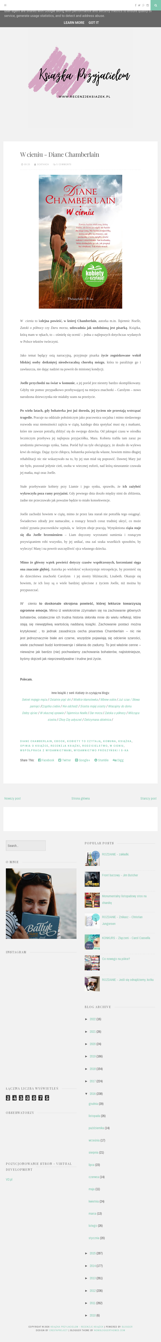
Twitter (64, 760)
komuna (109, 741)
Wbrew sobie (108, 699)
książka (125, 741)
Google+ (82, 760)
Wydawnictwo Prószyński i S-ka (101, 750)
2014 (93, 1265)
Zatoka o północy (115, 713)
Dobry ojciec (30, 713)
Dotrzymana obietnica (97, 719)
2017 (93, 1081)
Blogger (127, 1326)
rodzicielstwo (95, 746)
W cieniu (117, 746)
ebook (59, 741)
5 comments (64, 164)
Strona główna (80, 798)
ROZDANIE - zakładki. (115, 854)
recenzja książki (65, 746)
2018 (93, 1068)
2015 (93, 1253)
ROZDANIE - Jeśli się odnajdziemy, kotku (128, 979)
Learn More (74, 23)
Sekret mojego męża (34, 699)
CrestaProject (58, 1330)
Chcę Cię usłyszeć (70, 719)
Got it (93, 23)
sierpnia (93, 1152)
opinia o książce (34, 746)
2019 (93, 1056)
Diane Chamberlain (36, 741)
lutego (93, 1225)
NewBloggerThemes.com (109, 1330)
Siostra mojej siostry (92, 706)
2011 (92, 1303)
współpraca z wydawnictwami (46, 750)
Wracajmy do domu (119, 706)
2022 (93, 1019)
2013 (93, 1278)
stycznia (94, 1238)
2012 (93, 1290)
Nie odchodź (70, 706)
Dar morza (96, 713)
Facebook (46, 760)
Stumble (101, 760)
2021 (93, 1031)
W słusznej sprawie (52, 713)
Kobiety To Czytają (84, 741)
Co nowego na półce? (116, 958)
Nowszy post (12, 798)
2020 (93, 1044)
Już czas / (124, 699)
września (94, 1140)
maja (92, 1189)
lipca (91, 1164)
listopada (94, 1115)
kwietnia (94, 1201)
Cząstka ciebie (50, 706)
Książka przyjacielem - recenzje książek (77, 1326)
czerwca (94, 1177)
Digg (118, 760)
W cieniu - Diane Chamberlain (59, 154)
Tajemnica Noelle (76, 713)
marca (92, 1213)
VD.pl (9, 1179)
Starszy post (148, 798)
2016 (93, 1093)
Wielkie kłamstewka (85, 699)
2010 (93, 1315)
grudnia (93, 1103)
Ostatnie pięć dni (60, 699)
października (96, 1128)
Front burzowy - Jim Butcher (120, 875)
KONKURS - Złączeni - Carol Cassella (126, 938)
